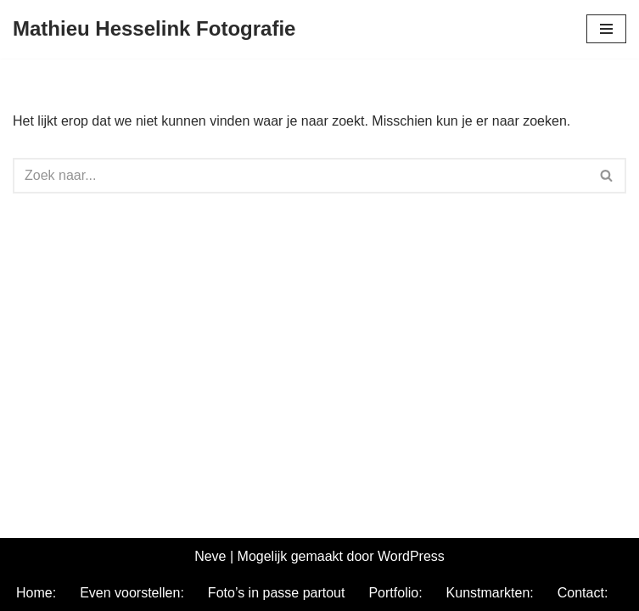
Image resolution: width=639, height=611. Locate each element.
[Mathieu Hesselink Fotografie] (154, 29)
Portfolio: (395, 593)
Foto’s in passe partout (276, 593)
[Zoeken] (300, 175)
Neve (210, 556)
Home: (36, 593)
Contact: (583, 593)
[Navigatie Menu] (606, 28)
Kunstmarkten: (490, 593)
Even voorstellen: (132, 593)
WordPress (411, 556)
